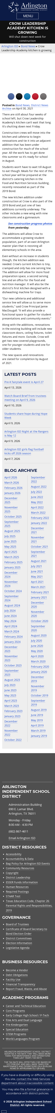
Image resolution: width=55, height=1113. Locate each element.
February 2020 (40, 666)
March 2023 (11, 706)
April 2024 (10, 626)
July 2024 (9, 610)
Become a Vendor (17, 970)
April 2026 (10, 477)
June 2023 (10, 690)
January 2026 (12, 493)
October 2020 (39, 621)
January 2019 (39, 736)
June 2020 (37, 646)
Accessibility (13, 854)
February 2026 (13, 488)
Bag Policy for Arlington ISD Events (28, 863)
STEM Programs (16, 1034)
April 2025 (10, 552)
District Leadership (18, 877)
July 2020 (36, 640)
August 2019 (38, 710)
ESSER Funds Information (22, 882)
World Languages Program (23, 1039)
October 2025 (13, 516)
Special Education (17, 1029)
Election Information (19, 943)
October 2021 (39, 546)
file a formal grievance (35, 1089)
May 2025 (10, 546)
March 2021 (38, 587)
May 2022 (37, 502)
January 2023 (12, 716)
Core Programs (15, 1010)
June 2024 (10, 616)
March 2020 (38, 661)
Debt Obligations (17, 975)
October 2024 (13, 591)
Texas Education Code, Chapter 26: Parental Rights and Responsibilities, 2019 (29, 905)
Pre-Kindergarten (17, 1024)
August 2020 (38, 635)
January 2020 (39, 672)
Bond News (22, 105)
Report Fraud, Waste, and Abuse (26, 989)
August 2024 (12, 605)
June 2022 (37, 497)
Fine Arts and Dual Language (24, 1020)
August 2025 (12, 531)
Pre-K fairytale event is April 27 (23, 382)
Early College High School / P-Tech (27, 1015)
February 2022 (40, 518)
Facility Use (13, 979)
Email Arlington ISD (22, 838)
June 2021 (37, 571)
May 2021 (37, 576)
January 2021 (39, 597)
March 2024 (11, 631)
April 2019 (37, 725)
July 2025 (9, 536)
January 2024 (12, 642)
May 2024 (10, 621)
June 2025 (10, 541)
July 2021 (36, 566)
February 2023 (13, 711)
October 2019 (39, 695)
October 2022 (13, 740)
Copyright (12, 873)
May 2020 (37, 651)
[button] (28, 16)
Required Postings (17, 891)
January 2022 (39, 523)
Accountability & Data (19, 859)
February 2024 (13, 636)
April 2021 (37, 582)
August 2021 (38, 561)
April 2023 (10, 700)
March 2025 (11, 557)
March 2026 (11, 482)
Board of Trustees (17, 924)
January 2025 (12, 567)
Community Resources (20, 868)
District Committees (19, 938)
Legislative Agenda (17, 947)
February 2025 (13, 562)
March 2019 (38, 730)
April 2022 (37, 507)
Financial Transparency (20, 984)
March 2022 (38, 512)
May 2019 (37, 720)
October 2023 (13, 665)
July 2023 (9, 685)
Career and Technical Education (26, 1006)
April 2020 (37, 656)
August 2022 (38, 486)
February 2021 (40, 592)
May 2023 (10, 695)
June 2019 (37, 715)
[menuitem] (16, 778)
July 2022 (36, 492)
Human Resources (17, 887)
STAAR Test (13, 896)
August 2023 (12, 680)
